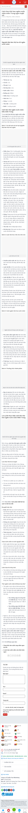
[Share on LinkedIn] (20, 655)
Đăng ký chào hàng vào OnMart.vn (16, 758)
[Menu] (2, 2)
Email (5, 693)
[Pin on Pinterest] (17, 655)
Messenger (3, 811)
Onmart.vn (18, 16)
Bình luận (6, 673)
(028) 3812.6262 (10, 756)
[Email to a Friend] (15, 655)
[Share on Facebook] (11, 655)
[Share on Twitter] (13, 655)
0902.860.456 (18, 756)
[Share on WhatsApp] (8, 655)
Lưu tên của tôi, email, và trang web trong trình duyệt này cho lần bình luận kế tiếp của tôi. (13, 709)
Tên (4, 686)
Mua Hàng (25, 811)
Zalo (19, 811)
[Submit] (26, 6)
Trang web (5, 700)
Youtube (8, 811)
